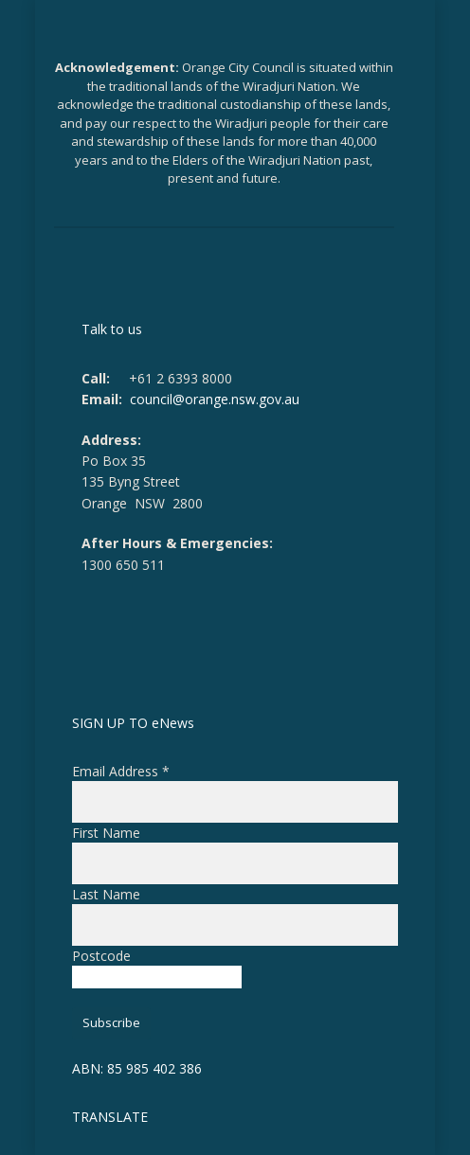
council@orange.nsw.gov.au (214, 399)
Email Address (121, 771)
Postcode (101, 956)
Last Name (106, 894)
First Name (106, 833)
